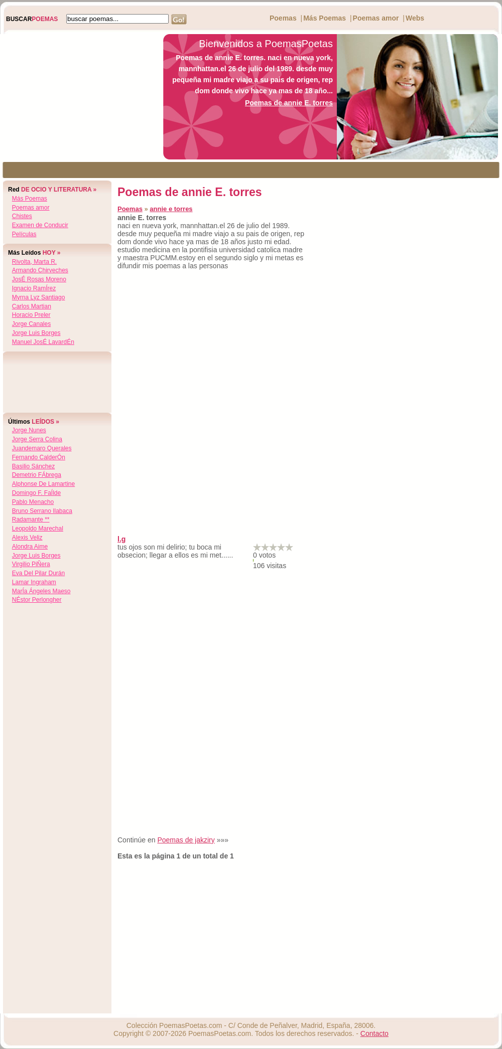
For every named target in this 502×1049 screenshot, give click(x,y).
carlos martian (31, 306)
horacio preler (31, 314)
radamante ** (31, 519)
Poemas (283, 18)
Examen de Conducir (40, 225)
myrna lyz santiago (38, 297)
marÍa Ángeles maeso (41, 591)
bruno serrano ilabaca (42, 510)
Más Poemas (324, 18)
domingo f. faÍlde (36, 492)
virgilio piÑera (31, 564)
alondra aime (30, 546)
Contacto (374, 1033)
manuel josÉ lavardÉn (43, 341)
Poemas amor (376, 18)
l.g (121, 539)
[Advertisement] (79, 96)
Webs (415, 18)
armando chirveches (40, 270)
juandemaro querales (42, 448)
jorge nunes (29, 430)
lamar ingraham (34, 582)
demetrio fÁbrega (36, 474)
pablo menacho (33, 501)
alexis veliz (27, 537)
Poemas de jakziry (185, 840)
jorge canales (31, 323)
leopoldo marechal (37, 528)
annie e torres (171, 209)
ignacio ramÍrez (34, 288)
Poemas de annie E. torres (289, 103)
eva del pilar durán (38, 573)
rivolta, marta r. (34, 261)
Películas (24, 234)
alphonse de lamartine (43, 483)
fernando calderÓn (38, 457)
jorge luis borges (36, 332)
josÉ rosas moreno (39, 279)
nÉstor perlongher (37, 599)
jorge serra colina (37, 439)
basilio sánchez (33, 466)
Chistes (22, 216)
